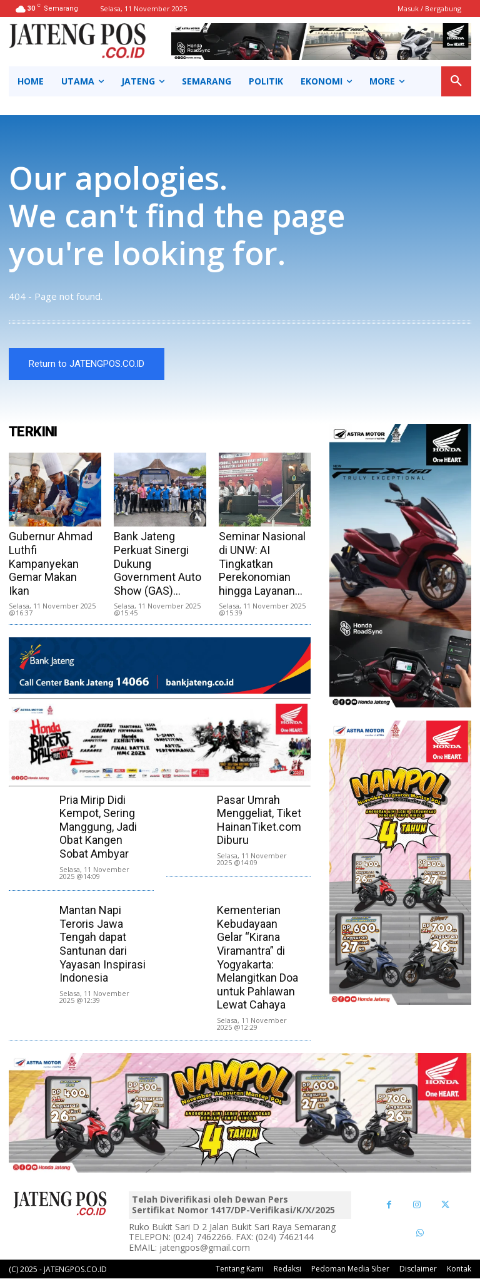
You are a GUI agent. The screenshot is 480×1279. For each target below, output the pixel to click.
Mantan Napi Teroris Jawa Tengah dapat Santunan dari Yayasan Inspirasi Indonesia (102, 944)
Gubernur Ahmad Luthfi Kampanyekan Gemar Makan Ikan (50, 564)
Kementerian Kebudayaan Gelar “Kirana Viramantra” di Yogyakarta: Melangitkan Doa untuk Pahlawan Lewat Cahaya (257, 958)
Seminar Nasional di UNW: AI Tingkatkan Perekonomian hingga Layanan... (262, 564)
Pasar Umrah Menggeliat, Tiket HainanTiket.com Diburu (259, 821)
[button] (456, 81)
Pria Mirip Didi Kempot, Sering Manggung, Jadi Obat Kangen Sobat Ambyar (98, 827)
